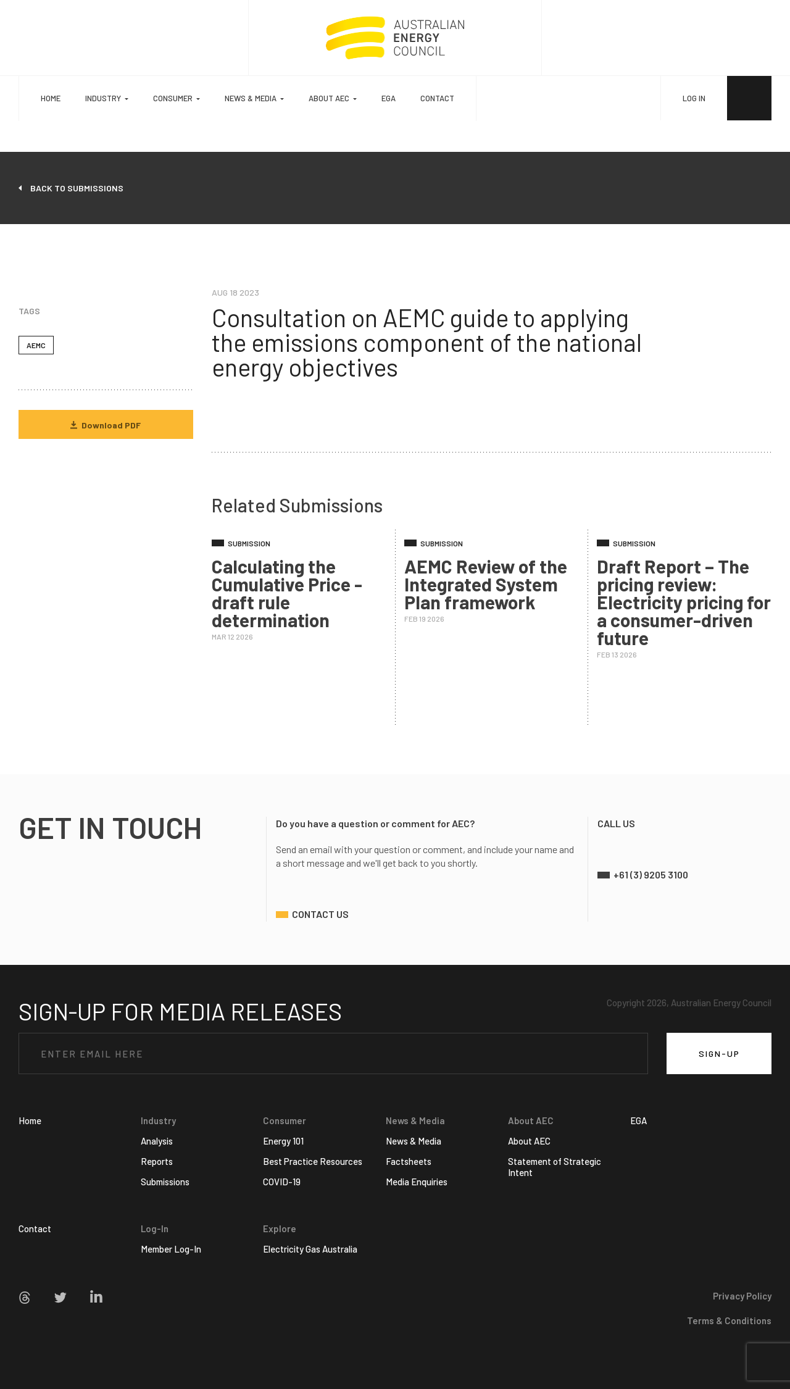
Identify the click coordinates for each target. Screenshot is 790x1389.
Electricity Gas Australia (310, 1248)
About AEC (529, 1140)
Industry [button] (103, 98)
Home (50, 98)
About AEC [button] (329, 98)
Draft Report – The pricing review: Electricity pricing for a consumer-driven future (684, 602)
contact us (320, 914)
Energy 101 (283, 1140)
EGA (388, 98)
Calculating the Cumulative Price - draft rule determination (287, 593)
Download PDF (105, 425)
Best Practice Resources (312, 1161)
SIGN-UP (719, 1053)
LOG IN (694, 98)
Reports (157, 1161)
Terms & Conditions (729, 1320)
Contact (437, 98)
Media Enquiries (416, 1181)
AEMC (36, 345)
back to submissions (76, 188)
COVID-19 (282, 1181)
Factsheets (408, 1161)
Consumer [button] (173, 98)
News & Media (413, 1140)
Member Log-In (171, 1248)
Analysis (157, 1140)
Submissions (165, 1181)
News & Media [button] (250, 98)
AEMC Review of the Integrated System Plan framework (485, 584)
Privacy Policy (742, 1295)
